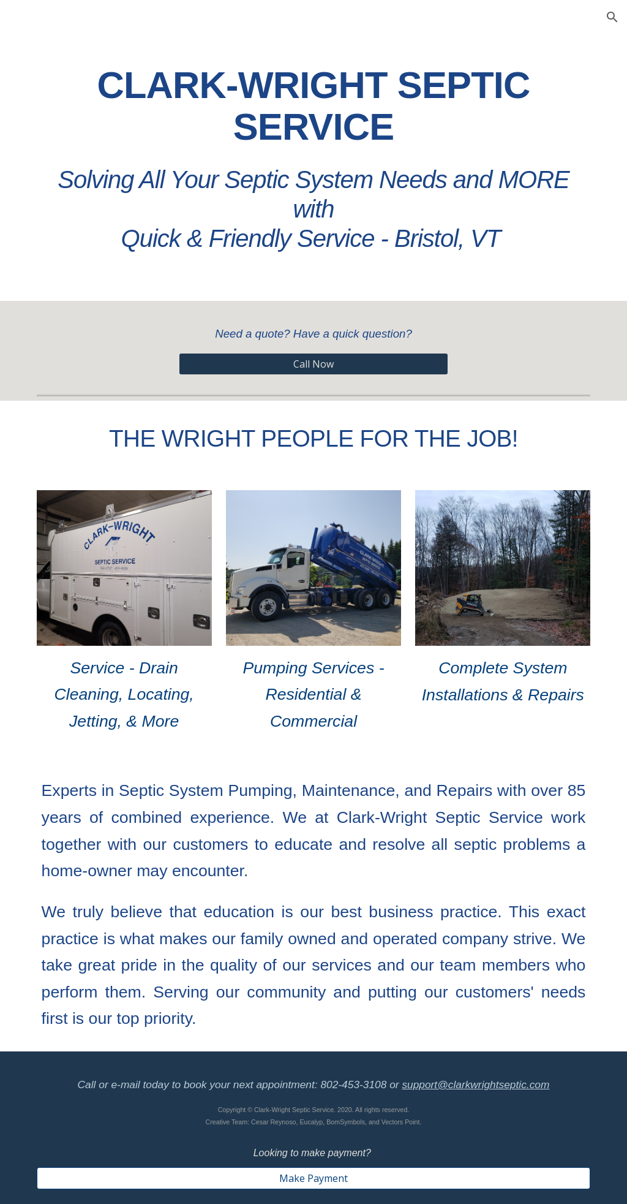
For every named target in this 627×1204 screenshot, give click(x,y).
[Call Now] (313, 364)
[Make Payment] (313, 1178)
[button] (612, 17)
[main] (314, 154)
